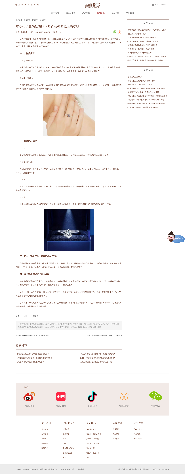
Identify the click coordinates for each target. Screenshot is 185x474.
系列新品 (86, 13)
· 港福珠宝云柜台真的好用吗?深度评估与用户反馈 (145, 100)
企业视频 (115, 13)
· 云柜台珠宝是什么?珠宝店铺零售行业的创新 (96, 362)
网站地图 (81, 469)
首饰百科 (43, 20)
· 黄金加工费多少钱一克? (136, 34)
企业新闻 (116, 429)
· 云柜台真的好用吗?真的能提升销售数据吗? (143, 107)
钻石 (25, 316)
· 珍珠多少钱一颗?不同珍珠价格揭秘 (140, 49)
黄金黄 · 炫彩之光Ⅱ (93, 434)
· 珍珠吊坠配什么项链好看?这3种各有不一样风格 (145, 60)
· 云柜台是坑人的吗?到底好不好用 (139, 85)
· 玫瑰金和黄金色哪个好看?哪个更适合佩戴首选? (97, 354)
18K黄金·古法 (91, 429)
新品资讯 (116, 434)
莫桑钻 (35, 316)
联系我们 (130, 13)
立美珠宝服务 (68, 453)
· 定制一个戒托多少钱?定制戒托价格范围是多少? (97, 358)
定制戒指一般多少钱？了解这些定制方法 (107, 335)
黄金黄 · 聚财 (91, 448)
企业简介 (45, 429)
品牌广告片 (138, 429)
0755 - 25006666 (161, 4)
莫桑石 (107, 43)
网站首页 (19, 20)
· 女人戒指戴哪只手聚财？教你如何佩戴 (141, 38)
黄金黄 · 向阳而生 (92, 443)
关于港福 (55, 13)
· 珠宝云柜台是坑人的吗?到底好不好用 (141, 81)
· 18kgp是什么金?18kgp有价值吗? (139, 53)
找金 (64, 439)
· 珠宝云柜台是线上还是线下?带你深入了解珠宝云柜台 (147, 96)
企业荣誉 (45, 443)
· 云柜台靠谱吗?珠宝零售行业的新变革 (30, 362)
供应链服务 (70, 13)
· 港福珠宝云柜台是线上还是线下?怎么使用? (143, 92)
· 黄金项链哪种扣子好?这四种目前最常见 (142, 45)
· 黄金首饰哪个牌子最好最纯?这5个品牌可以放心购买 (146, 30)
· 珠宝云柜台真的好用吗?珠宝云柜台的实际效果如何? (146, 103)
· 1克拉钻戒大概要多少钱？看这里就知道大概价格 (34, 358)
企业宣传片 (138, 439)
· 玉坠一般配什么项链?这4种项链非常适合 (142, 41)
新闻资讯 (101, 13)
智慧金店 (66, 429)
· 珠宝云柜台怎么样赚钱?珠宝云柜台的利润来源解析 (146, 88)
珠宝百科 (35, 20)
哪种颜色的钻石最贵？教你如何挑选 (35, 335)
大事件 (44, 439)
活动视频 (137, 434)
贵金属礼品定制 (68, 448)
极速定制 (66, 434)
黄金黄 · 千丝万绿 (92, 453)
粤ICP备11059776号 (68, 469)
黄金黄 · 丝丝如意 (92, 439)
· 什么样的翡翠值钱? (134, 77)
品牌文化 (45, 434)
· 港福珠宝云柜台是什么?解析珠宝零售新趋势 (32, 354)
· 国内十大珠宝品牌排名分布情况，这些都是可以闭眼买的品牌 (148, 56)
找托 (64, 443)
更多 (64, 458)
